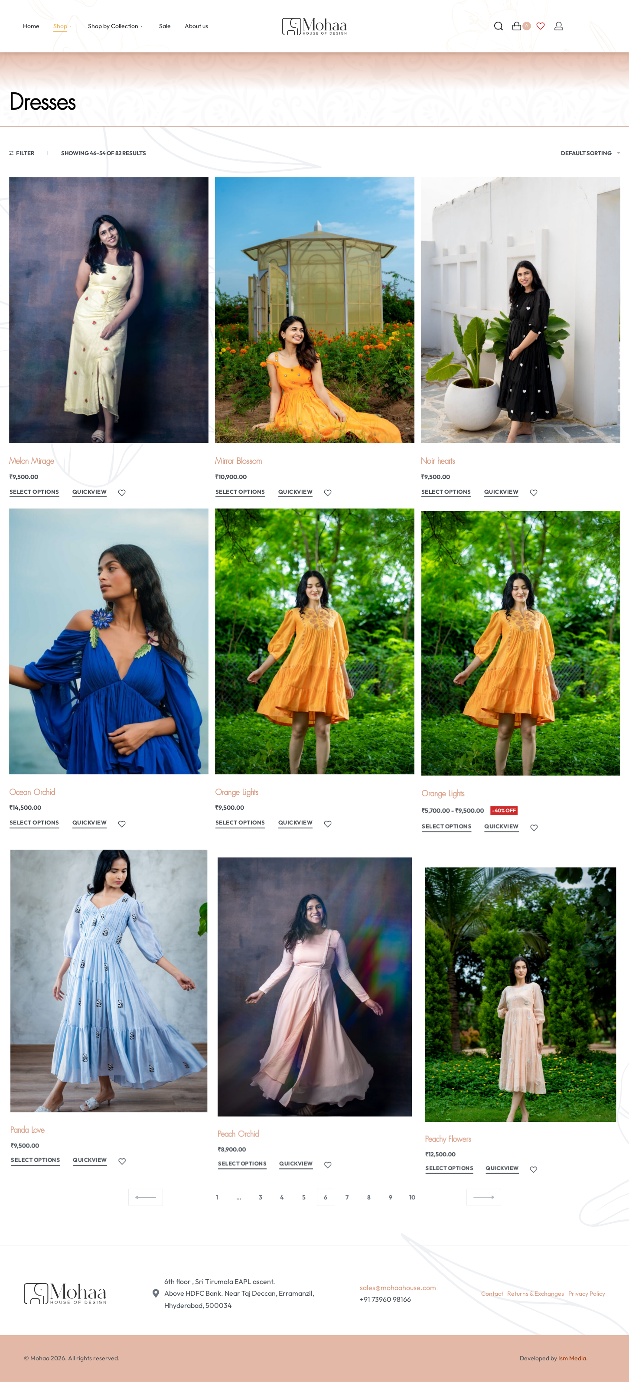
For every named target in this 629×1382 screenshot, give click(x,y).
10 (412, 1197)
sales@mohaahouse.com (398, 1287)
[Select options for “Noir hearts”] (446, 493)
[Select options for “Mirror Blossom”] (240, 493)
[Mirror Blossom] (314, 310)
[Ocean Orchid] (108, 661)
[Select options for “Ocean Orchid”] (37, 836)
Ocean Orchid (35, 805)
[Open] (540, 26)
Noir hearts (438, 461)
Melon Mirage (31, 461)
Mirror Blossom (238, 461)
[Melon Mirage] (109, 310)
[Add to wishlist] (122, 493)
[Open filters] (22, 154)
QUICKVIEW (89, 491)
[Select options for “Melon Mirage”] (34, 493)
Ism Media (572, 1358)
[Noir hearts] (520, 310)
